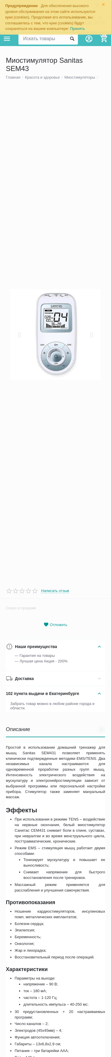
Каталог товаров (7, 39)
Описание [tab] (55, 769)
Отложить (55, 664)
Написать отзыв (55, 630)
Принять (77, 28)
